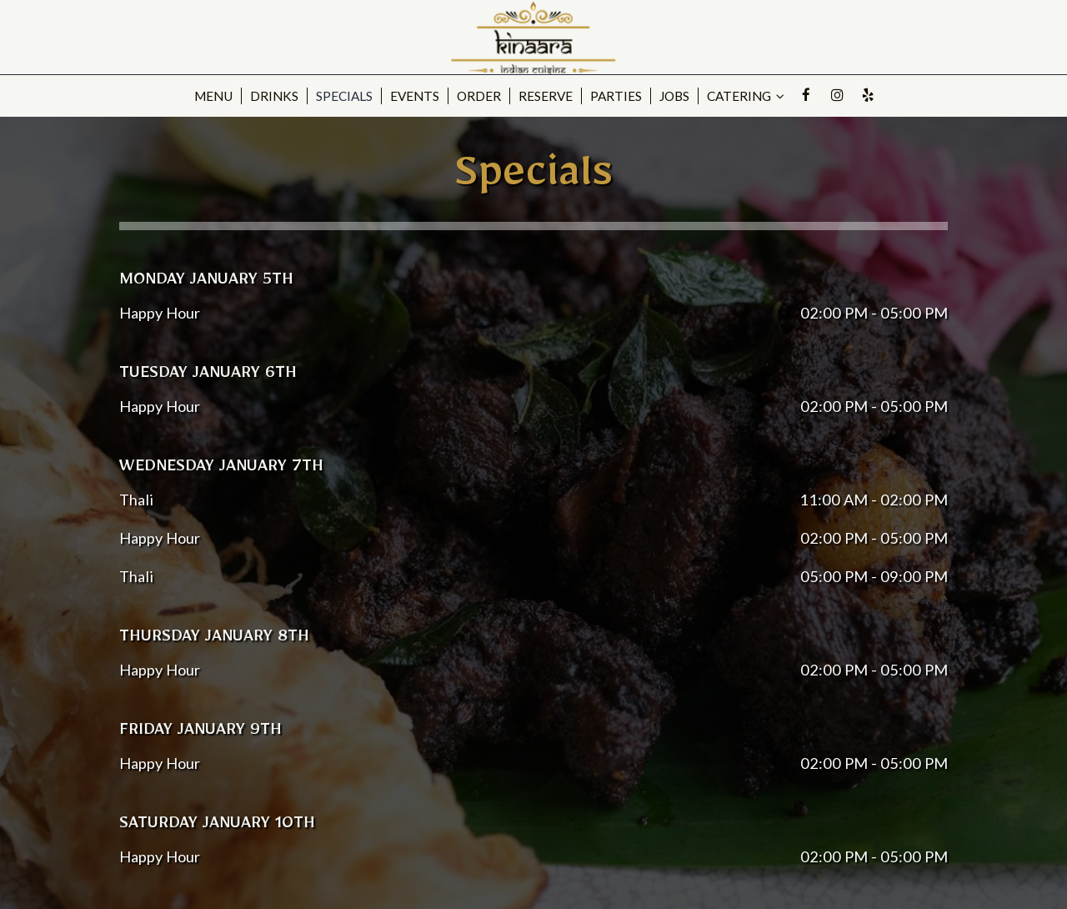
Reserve (545, 95)
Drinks (274, 95)
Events (414, 95)
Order (479, 95)
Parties (616, 95)
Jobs (674, 95)
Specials (344, 95)
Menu (213, 95)
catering (745, 95)
